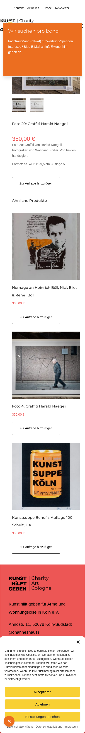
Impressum (71, 726)
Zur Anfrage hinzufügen (36, 183)
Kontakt (19, 8)
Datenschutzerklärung (20, 726)
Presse (47, 8)
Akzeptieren (42, 692)
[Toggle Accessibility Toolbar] (10, 19)
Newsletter (62, 8)
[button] (78, 642)
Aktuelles (33, 8)
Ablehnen (42, 704)
